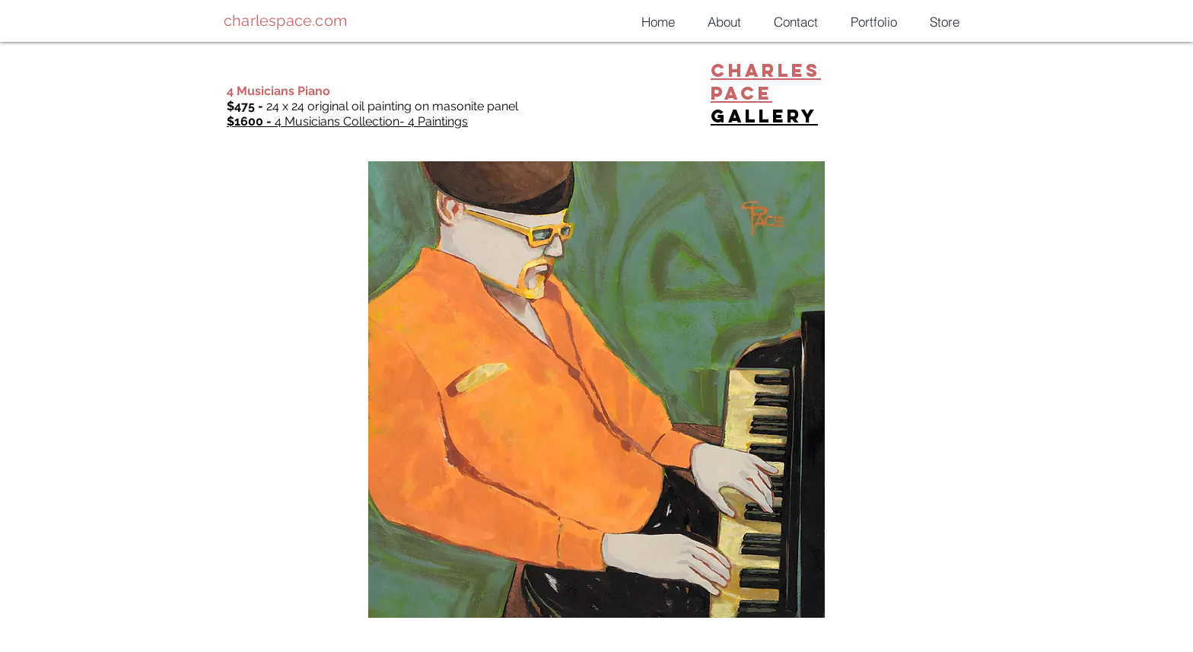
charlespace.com (285, 20)
